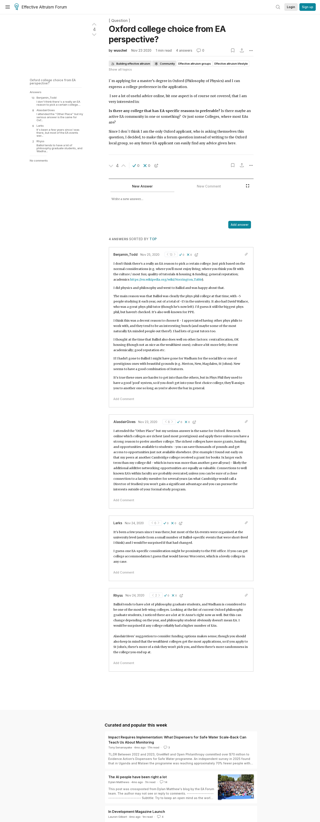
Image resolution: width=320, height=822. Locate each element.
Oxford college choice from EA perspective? (53, 81)
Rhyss (118, 595)
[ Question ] (119, 20)
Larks (117, 523)
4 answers (184, 50)
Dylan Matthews (118, 782)
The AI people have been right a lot (137, 777)
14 (163, 782)
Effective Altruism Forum (40, 7)
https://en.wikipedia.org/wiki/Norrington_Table (166, 279)
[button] (136, 165)
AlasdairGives (124, 422)
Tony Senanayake (120, 747)
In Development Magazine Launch (136, 811)
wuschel (120, 50)
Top (153, 239)
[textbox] (176, 206)
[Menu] (8, 7)
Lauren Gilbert (117, 816)
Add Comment (123, 399)
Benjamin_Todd (125, 255)
